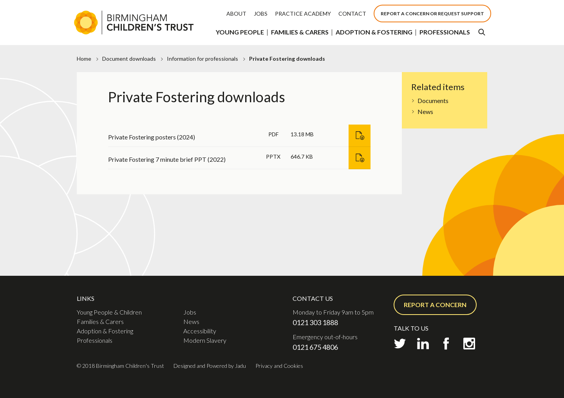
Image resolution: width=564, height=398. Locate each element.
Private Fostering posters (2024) (151, 137)
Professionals (444, 32)
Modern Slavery (204, 340)
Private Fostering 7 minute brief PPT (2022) (167, 159)
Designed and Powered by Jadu (210, 365)
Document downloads (129, 58)
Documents (433, 100)
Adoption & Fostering (374, 32)
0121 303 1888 (315, 322)
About (236, 13)
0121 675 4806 (315, 347)
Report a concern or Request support (432, 13)
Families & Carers (300, 32)
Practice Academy (303, 13)
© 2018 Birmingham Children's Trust (120, 365)
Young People (240, 32)
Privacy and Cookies (279, 365)
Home (84, 58)
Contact (352, 13)
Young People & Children (109, 312)
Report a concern (435, 304)
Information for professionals (202, 58)
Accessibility (199, 331)
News (425, 111)
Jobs (261, 13)
